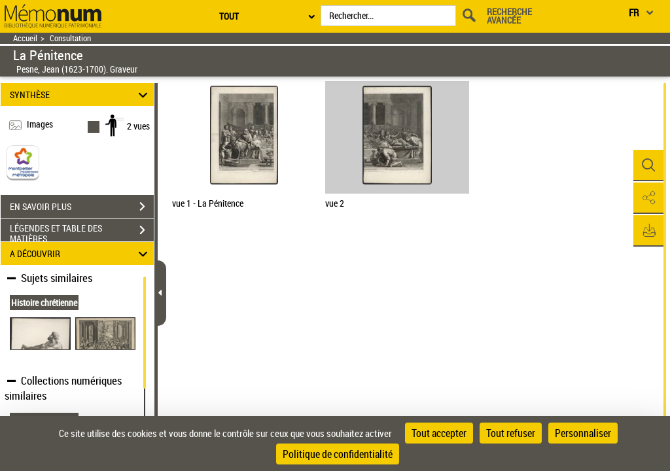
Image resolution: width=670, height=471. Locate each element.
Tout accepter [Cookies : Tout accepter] (439, 433)
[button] (647, 165)
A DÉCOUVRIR (81, 253)
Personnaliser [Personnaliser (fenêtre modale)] (583, 433)
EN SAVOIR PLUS (82, 207)
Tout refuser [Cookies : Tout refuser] (510, 433)
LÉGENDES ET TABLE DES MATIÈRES (82, 231)
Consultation (70, 38)
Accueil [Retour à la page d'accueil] (25, 38)
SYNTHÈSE (81, 94)
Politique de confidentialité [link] (338, 454)
